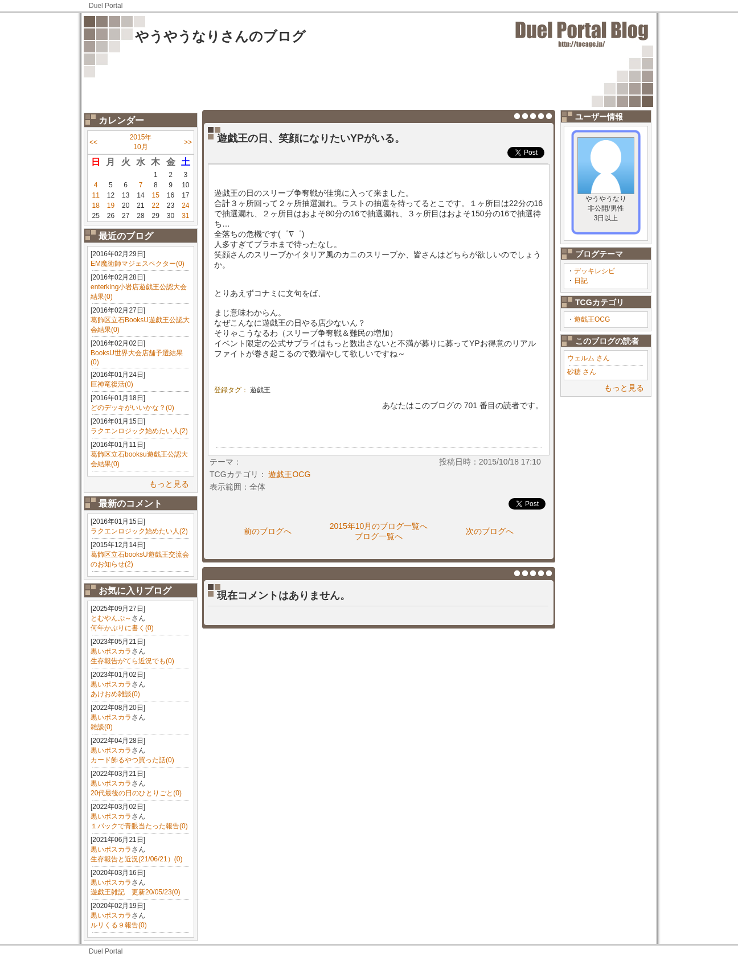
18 (95, 206)
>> (188, 142)
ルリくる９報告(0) (119, 925)
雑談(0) (102, 727)
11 (95, 195)
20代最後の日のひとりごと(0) (136, 793)
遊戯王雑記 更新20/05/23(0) (135, 892)
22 (155, 206)
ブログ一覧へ (379, 536)
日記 (581, 281)
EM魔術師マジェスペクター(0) (137, 264)
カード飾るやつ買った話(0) (132, 760)
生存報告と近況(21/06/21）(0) (136, 859)
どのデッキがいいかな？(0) (132, 408)
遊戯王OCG (592, 319)
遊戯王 (260, 390)
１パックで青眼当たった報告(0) (139, 826)
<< (93, 142)
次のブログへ (490, 531)
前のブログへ (268, 531)
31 (185, 216)
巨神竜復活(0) (112, 384)
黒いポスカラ (111, 651)
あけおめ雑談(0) (115, 694)
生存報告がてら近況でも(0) (132, 661)
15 (155, 195)
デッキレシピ (594, 271)
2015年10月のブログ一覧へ (379, 526)
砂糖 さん (581, 372)
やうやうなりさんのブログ (220, 36)
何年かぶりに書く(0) (122, 628)
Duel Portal (105, 6)
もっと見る (169, 483)
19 (110, 206)
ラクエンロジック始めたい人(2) (139, 431)
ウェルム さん (588, 358)
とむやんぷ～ (111, 618)
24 (185, 206)
